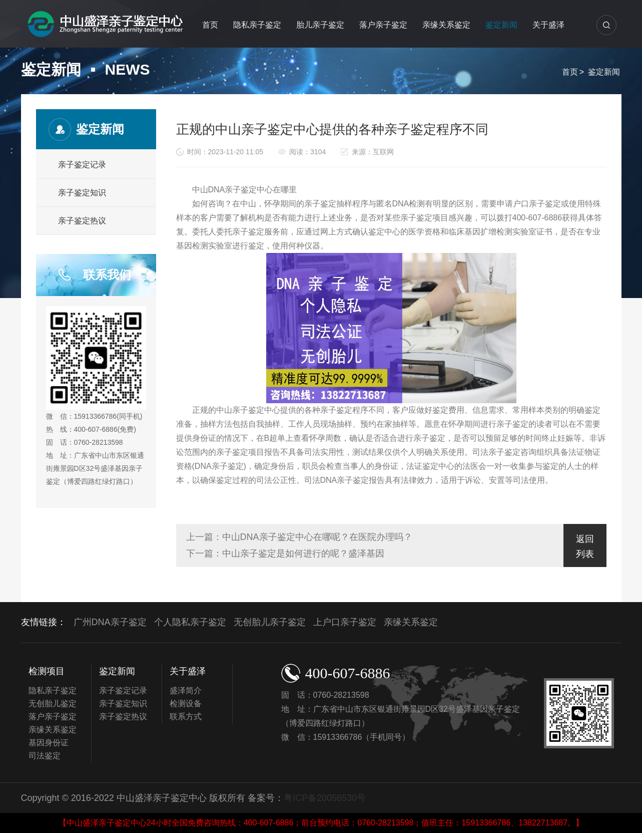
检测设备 (186, 703)
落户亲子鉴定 (383, 25)
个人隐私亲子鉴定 (190, 622)
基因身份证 (49, 742)
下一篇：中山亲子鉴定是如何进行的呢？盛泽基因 (285, 553)
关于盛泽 (548, 25)
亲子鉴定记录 (82, 164)
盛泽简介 (186, 690)
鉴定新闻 (501, 25)
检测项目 (47, 671)
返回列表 (585, 546)
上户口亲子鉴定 (344, 622)
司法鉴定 (45, 755)
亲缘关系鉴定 (446, 25)
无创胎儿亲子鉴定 (270, 622)
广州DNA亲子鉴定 (110, 622)
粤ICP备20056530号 (325, 798)
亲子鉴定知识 (82, 192)
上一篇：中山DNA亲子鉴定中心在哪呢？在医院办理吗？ (299, 537)
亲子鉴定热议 (82, 220)
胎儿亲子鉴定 (320, 25)
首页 (210, 25)
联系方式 (186, 716)
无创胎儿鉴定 (53, 703)
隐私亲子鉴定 (257, 25)
